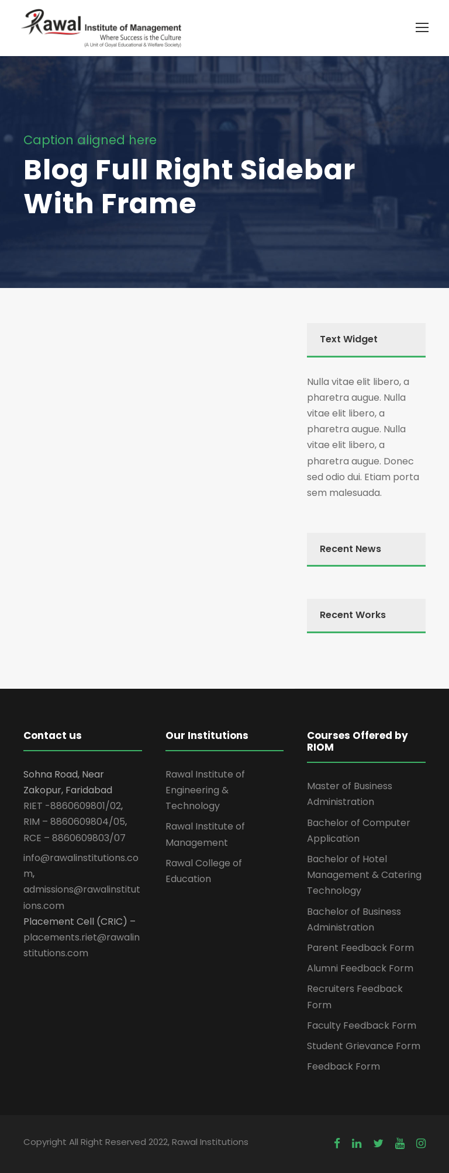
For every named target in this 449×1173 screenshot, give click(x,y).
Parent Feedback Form (360, 948)
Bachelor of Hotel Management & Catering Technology (364, 874)
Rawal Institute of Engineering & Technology (205, 790)
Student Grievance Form (363, 1046)
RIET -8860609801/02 (72, 806)
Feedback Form (343, 1066)
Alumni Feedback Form (360, 968)
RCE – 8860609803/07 (74, 838)
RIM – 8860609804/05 (74, 821)
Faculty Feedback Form (361, 1025)
